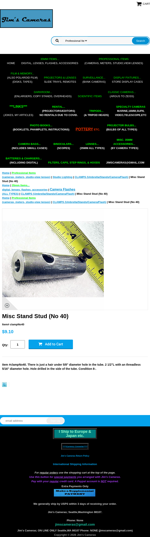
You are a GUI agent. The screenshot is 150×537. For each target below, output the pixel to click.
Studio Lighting (62, 177)
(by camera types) (124, 144)
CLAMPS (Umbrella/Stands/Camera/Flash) (101, 177)
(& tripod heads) (96, 113)
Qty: (5, 345)
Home (11, 63)
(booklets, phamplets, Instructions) (41, 127)
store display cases (127, 79)
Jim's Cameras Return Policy (75, 456)
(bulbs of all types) (121, 127)
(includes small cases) (29, 146)
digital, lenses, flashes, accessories (49, 61)
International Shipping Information (75, 464)
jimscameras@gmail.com (125, 162)
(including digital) (24, 160)
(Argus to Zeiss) (122, 94)
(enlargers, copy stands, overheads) (43, 94)
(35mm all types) (92, 146)
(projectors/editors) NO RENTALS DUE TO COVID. (59, 111)
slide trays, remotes (60, 79)
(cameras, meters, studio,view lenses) (114, 61)
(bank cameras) (94, 79)
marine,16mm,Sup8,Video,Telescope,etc (130, 111)
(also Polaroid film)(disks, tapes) (22, 77)
